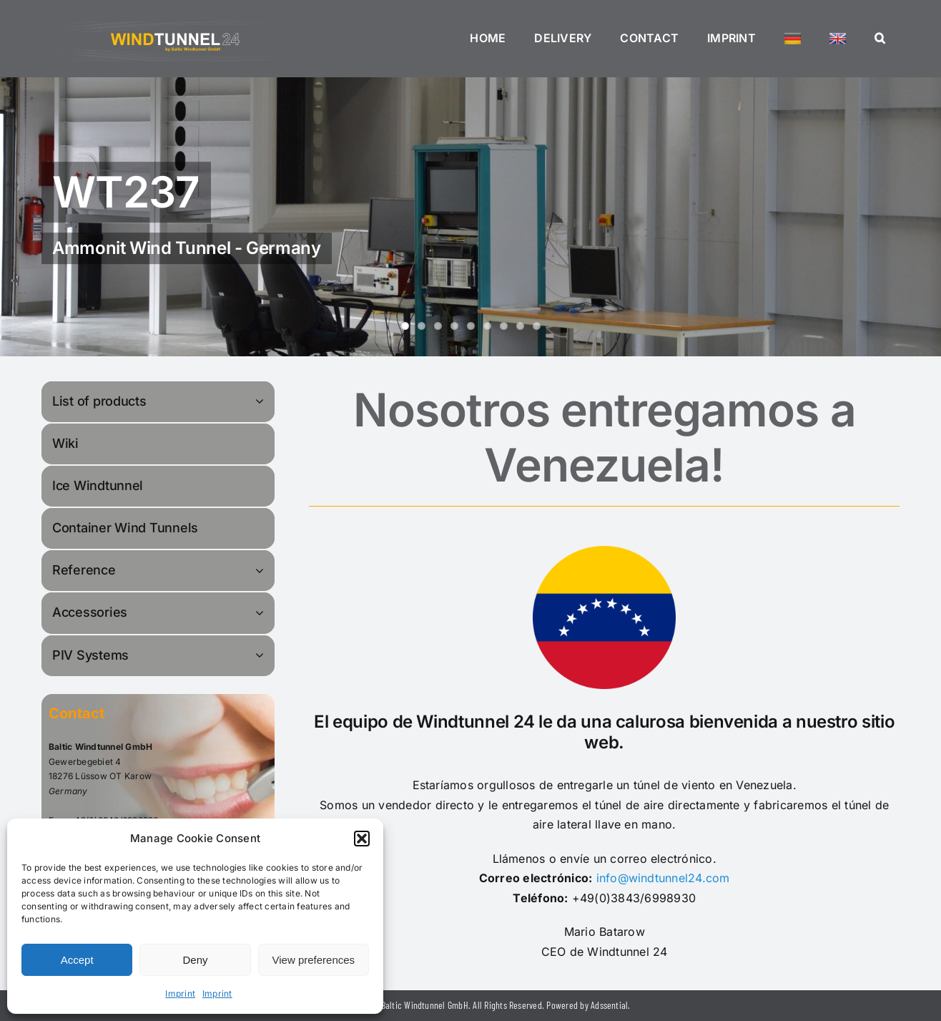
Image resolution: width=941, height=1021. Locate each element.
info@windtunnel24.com (663, 878)
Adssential (609, 1005)
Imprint (180, 993)
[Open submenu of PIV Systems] (262, 655)
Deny (194, 960)
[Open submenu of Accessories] (262, 612)
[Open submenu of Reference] (262, 570)
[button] (362, 838)
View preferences (313, 960)
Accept (77, 960)
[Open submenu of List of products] (262, 401)
